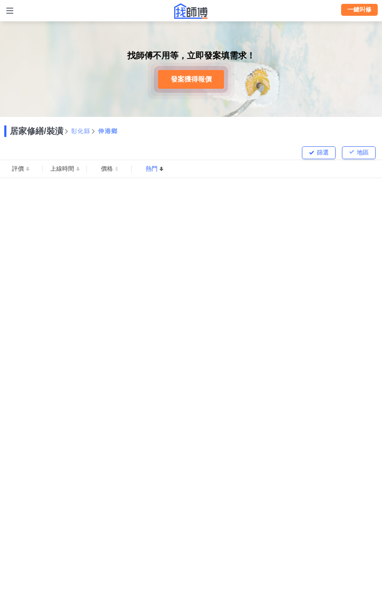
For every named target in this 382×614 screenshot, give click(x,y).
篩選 (323, 152)
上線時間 (62, 168)
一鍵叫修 (359, 9)
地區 (363, 152)
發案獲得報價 (191, 79)
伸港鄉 (108, 131)
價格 (107, 168)
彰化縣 (81, 131)
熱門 (152, 168)
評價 (18, 168)
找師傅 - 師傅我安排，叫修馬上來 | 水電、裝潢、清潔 (191, 11)
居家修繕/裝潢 (36, 131)
